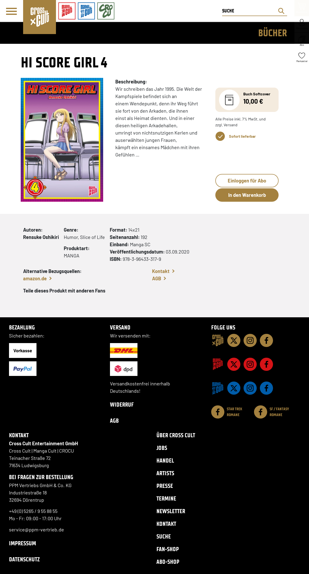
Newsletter (170, 511)
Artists (165, 473)
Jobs (161, 447)
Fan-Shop (167, 549)
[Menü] (11, 11)
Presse (164, 485)
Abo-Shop (167, 561)
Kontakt (161, 271)
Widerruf (122, 404)
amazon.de (35, 278)
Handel (165, 460)
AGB (156, 278)
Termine (166, 498)
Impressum (22, 543)
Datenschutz (24, 559)
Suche (163, 536)
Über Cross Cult (175, 435)
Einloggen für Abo (247, 180)
